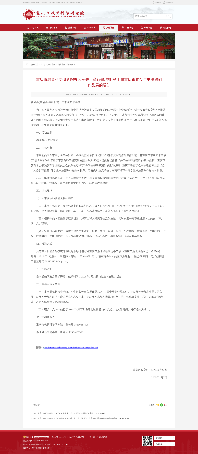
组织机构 (91, 28)
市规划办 (148, 28)
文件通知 (110, 28)
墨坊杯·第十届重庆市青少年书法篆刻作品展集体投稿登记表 (71, 347)
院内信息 (167, 28)
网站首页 (34, 28)
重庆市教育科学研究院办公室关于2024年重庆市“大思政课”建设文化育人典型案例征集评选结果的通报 (77, 418)
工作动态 (129, 28)
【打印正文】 (36, 405)
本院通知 (61, 64)
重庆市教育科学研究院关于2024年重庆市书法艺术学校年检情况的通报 (65, 413)
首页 (43, 64)
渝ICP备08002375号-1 (61, 437)
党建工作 (72, 28)
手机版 (158, 3)
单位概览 (53, 28)
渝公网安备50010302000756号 (37, 437)
